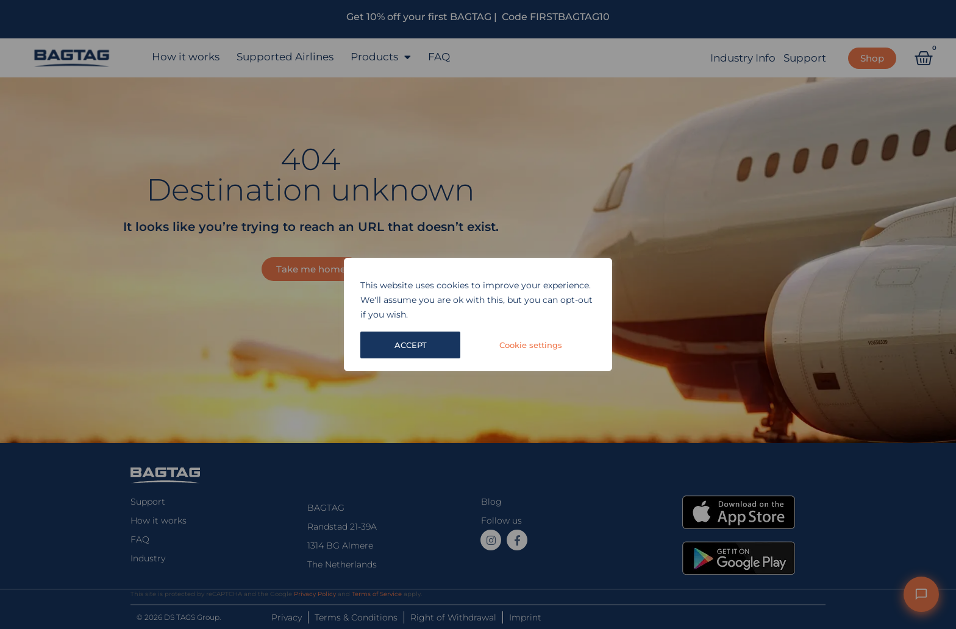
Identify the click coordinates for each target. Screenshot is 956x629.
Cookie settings (426, 344)
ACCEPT (547, 344)
